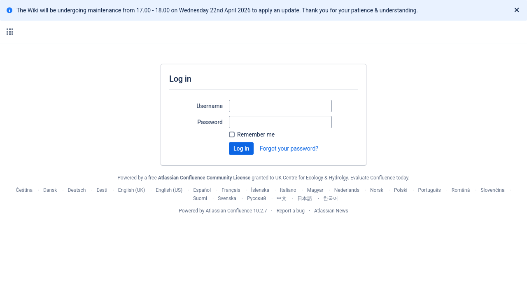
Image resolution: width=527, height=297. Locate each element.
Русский (256, 198)
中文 (282, 198)
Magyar (315, 190)
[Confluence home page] (46, 31)
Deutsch (77, 190)
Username (209, 106)
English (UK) (131, 190)
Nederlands (346, 190)
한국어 (330, 198)
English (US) (169, 190)
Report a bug (291, 211)
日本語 (304, 198)
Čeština (24, 190)
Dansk (50, 190)
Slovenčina (492, 190)
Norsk (376, 190)
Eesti (102, 190)
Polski (400, 190)
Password (210, 122)
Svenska (227, 198)
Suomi (200, 198)
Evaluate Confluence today (379, 178)
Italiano (288, 190)
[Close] (517, 10)
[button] (10, 32)
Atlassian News (331, 211)
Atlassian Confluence (228, 211)
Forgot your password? (289, 148)
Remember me (256, 134)
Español (202, 190)
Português (429, 190)
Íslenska (260, 190)
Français (231, 190)
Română (461, 190)
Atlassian (264, 229)
